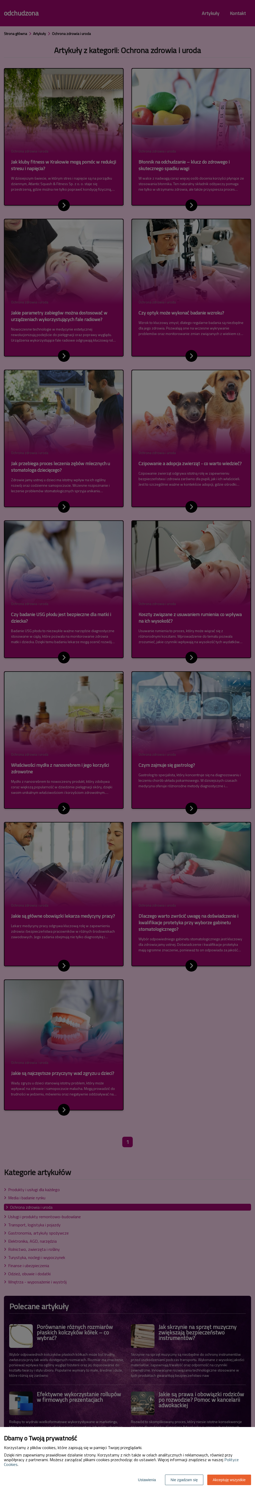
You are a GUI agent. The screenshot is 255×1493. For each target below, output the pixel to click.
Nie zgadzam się (184, 1480)
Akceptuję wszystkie (229, 1480)
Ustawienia (147, 1480)
